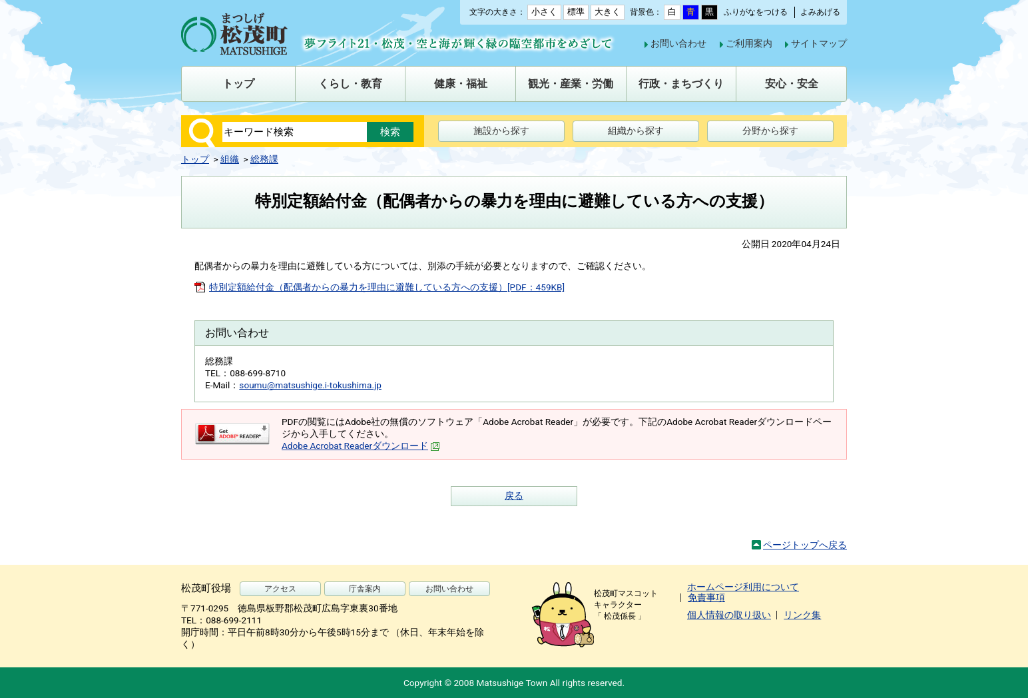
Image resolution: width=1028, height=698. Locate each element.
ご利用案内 (749, 43)
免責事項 (706, 597)
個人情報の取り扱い (729, 614)
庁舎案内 (365, 588)
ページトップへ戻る (805, 544)
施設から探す (501, 130)
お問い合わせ (678, 43)
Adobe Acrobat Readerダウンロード (361, 445)
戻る (514, 495)
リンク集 (802, 614)
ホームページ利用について (743, 586)
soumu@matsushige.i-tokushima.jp (310, 385)
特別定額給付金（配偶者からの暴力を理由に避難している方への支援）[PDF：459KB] (387, 287)
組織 (229, 159)
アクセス (280, 588)
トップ (195, 159)
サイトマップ (819, 43)
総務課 (264, 159)
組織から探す (636, 130)
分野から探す (770, 130)
